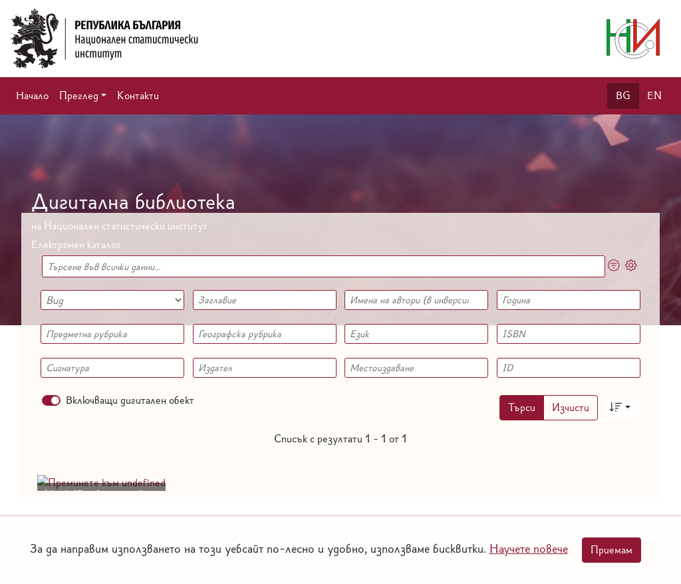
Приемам (611, 549)
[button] (83, 95)
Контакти (138, 95)
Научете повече (528, 548)
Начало (32, 95)
